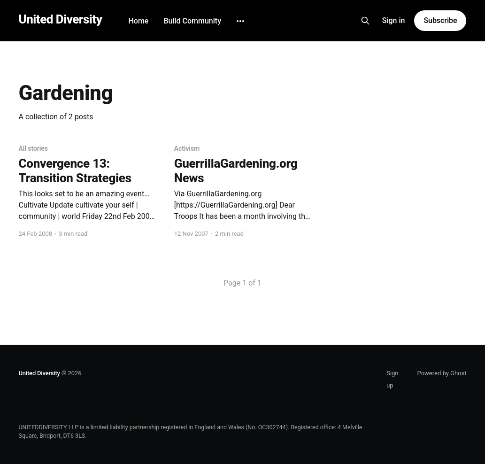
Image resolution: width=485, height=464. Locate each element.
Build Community (192, 20)
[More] (240, 21)
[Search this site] (365, 20)
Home (138, 20)
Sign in (393, 20)
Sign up (392, 379)
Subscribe (440, 20)
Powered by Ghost (442, 373)
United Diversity (60, 19)
